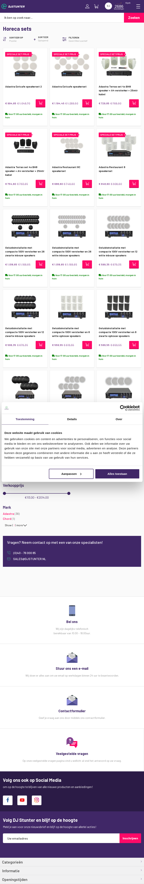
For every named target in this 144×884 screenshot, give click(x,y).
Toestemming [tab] (25, 419)
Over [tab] (119, 419)
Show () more (14, 525)
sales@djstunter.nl (29, 559)
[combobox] (62, 17)
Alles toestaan (117, 473)
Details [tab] (72, 419)
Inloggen (87, 6)
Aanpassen (71, 473)
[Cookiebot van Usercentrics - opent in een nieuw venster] (123, 408)
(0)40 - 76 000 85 (24, 553)
